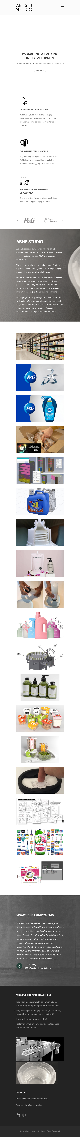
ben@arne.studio (33, 1105)
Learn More (40, 70)
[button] (17, 220)
